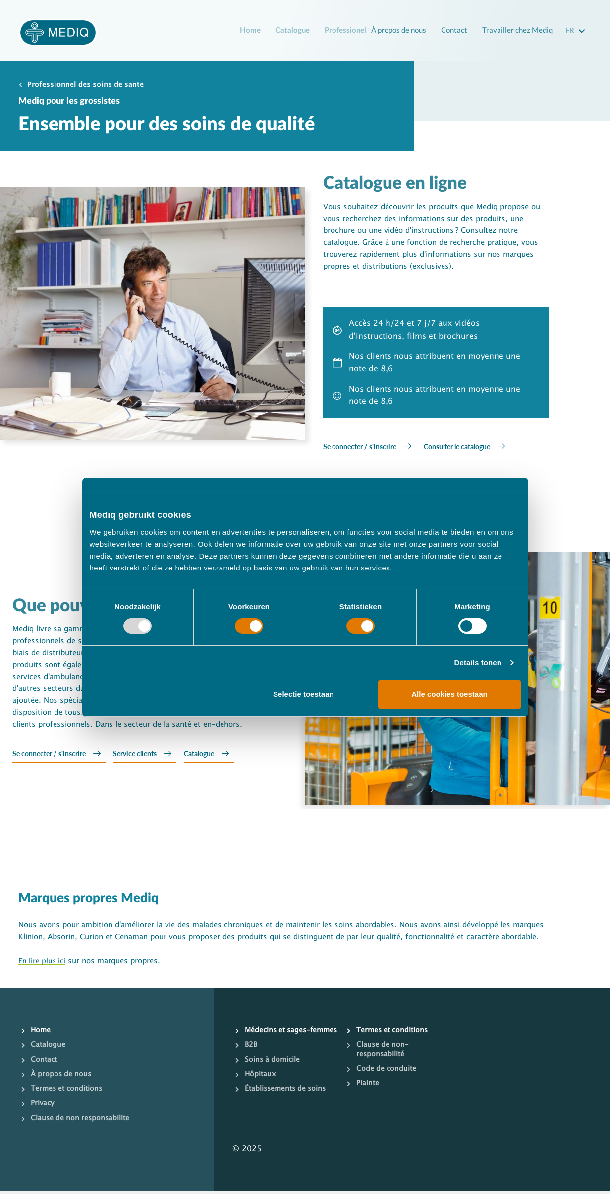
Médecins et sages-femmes (279, 1037)
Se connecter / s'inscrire (363, 448)
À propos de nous (393, 30)
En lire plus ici (43, 963)
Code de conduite (387, 1072)
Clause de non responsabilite (82, 1120)
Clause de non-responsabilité (383, 1052)
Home (248, 31)
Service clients (144, 756)
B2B (251, 1057)
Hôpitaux (261, 1086)
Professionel (347, 31)
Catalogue (292, 31)
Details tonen (477, 662)
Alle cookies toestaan (449, 694)
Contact (451, 30)
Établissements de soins (288, 1101)
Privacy (43, 1106)
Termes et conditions (68, 1091)
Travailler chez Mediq (516, 30)
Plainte (368, 1086)
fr (571, 29)
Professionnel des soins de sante (91, 86)
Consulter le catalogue (468, 448)
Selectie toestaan (303, 694)
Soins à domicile (273, 1072)
